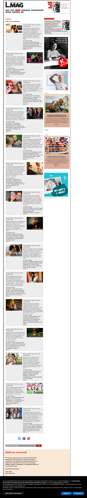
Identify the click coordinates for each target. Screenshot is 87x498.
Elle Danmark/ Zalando (17, 146)
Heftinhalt (50, 2)
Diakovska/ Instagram (17, 92)
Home (7, 10)
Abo (22, 12)
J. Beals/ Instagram (39, 118)
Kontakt (50, 7)
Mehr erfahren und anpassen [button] (13, 493)
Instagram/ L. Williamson (37, 228)
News (12, 10)
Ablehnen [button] (66, 493)
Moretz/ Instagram (18, 309)
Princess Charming (37, 10)
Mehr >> (57, 124)
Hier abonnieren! (48, 33)
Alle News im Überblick (12, 445)
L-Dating (8, 12)
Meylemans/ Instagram (17, 363)
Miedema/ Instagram (17, 418)
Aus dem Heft (26, 10)
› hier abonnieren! (65, 8)
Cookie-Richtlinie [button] (57, 482)
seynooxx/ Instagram (17, 200)
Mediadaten (16, 12)
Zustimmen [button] (78, 493)
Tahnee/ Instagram (39, 173)
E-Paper (50, 4)
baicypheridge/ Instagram (16, 255)
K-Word (17, 10)
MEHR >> (25, 49)
